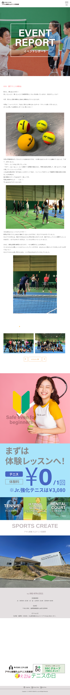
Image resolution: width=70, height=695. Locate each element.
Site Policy (44, 687)
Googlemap (28, 687)
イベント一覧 (35, 359)
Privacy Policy (36, 687)
